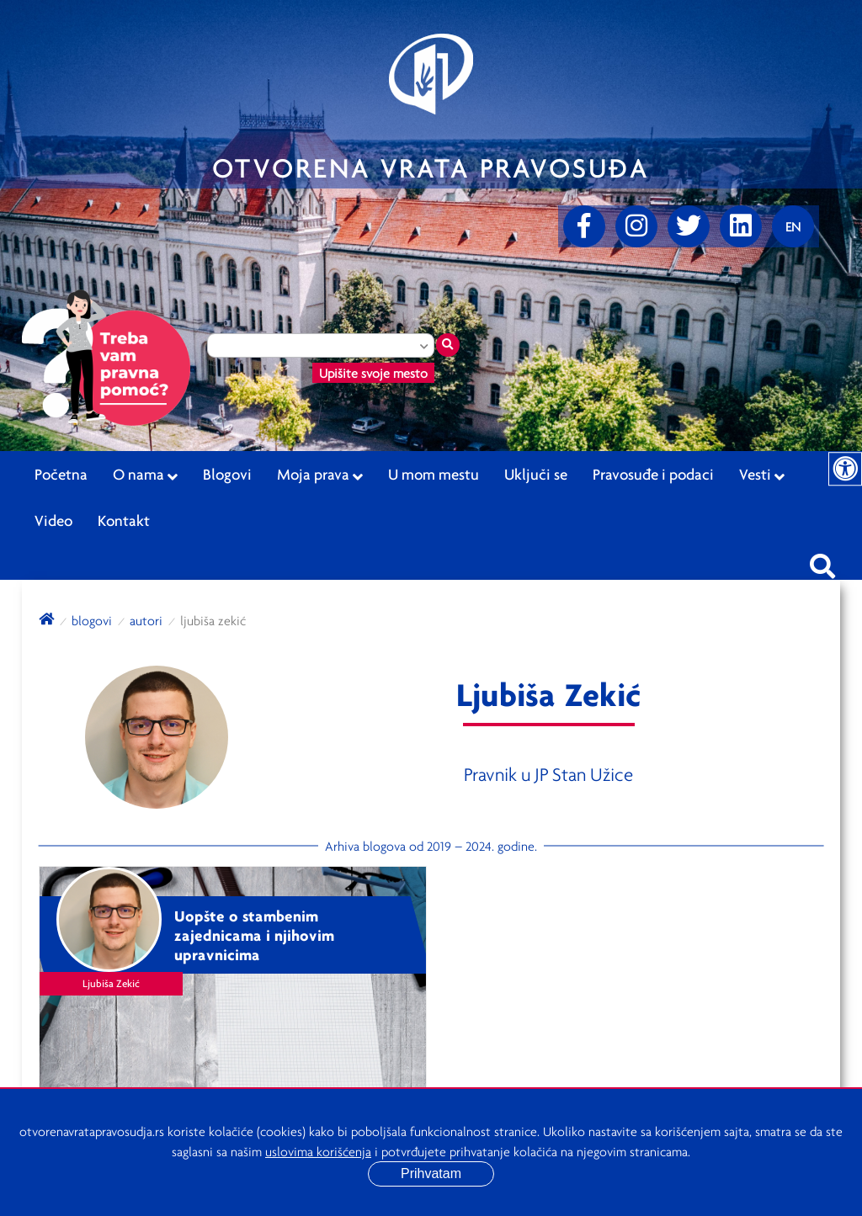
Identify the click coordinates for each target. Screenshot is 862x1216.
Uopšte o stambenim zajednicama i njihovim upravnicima (254, 935)
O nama (145, 475)
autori (146, 620)
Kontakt (124, 520)
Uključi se (535, 474)
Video (53, 520)
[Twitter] (689, 226)
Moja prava (320, 475)
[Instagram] (636, 226)
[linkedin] (741, 226)
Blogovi (227, 474)
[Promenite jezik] (793, 226)
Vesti (762, 475)
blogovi (92, 620)
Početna (61, 474)
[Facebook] (584, 226)
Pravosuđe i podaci (653, 474)
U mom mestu (433, 474)
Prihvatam (431, 1173)
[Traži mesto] (448, 345)
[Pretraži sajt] (822, 561)
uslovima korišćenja (318, 1151)
